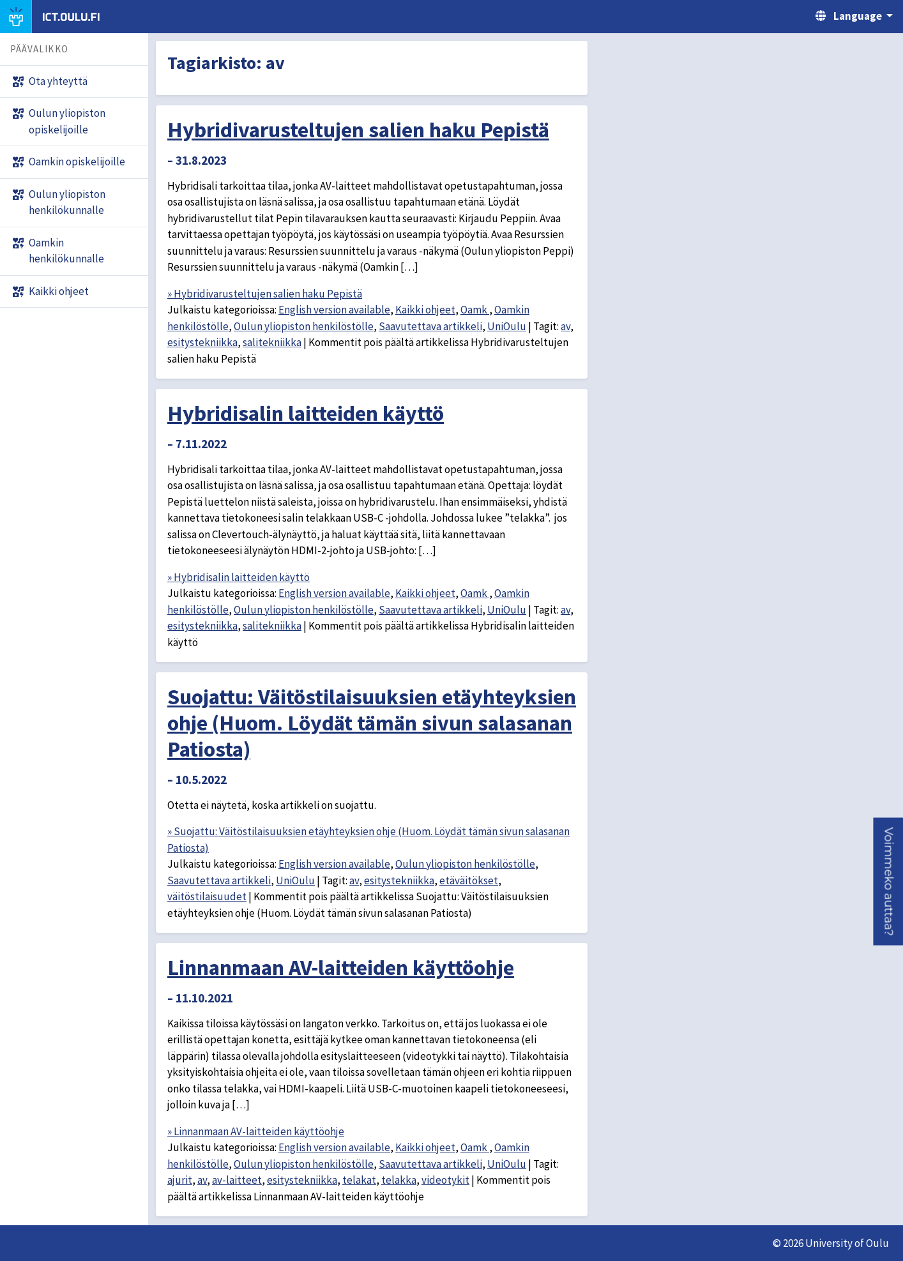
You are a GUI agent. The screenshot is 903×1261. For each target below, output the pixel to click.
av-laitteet (237, 1180)
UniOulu (506, 326)
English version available (334, 310)
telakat (359, 1180)
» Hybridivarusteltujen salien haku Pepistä (264, 294)
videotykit (445, 1180)
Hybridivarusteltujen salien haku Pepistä (358, 129)
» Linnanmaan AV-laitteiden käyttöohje (255, 1131)
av (565, 326)
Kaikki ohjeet (425, 310)
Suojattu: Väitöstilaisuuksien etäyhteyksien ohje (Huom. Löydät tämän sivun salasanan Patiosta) (371, 722)
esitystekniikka (202, 342)
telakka (398, 1180)
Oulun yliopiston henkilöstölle (304, 326)
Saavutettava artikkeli (430, 326)
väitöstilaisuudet (207, 896)
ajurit (179, 1180)
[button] (888, 882)
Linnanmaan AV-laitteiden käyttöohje (340, 967)
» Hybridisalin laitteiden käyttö (238, 577)
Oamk (474, 310)
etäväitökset (468, 880)
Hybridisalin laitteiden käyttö (305, 413)
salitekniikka (272, 342)
